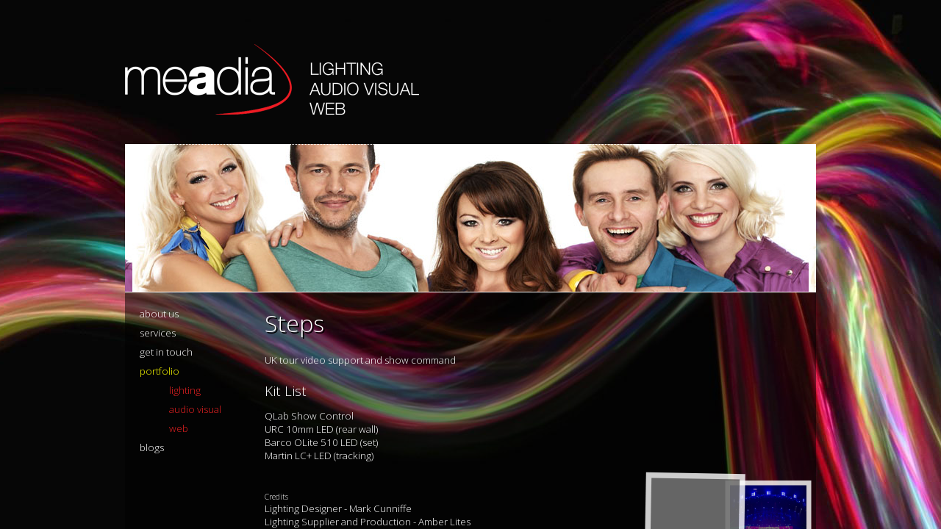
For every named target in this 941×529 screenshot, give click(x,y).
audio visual (195, 409)
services (158, 332)
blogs (152, 447)
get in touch (166, 352)
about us (159, 313)
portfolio (159, 371)
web (178, 428)
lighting (185, 390)
